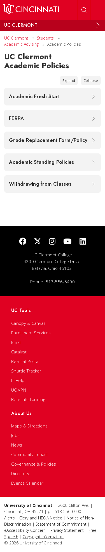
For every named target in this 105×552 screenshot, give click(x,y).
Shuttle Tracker (26, 371)
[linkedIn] (83, 242)
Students (45, 38)
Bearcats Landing (28, 399)
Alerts (9, 518)
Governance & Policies (33, 464)
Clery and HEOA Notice (40, 518)
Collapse (90, 80)
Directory (20, 473)
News (16, 445)
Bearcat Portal (25, 361)
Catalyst (19, 352)
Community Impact (29, 454)
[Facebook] (22, 242)
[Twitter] (37, 242)
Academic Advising (21, 44)
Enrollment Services (31, 332)
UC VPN (18, 390)
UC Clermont (16, 38)
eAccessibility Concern (25, 530)
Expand (68, 80)
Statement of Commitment (61, 524)
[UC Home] (31, 10)
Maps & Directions (29, 426)
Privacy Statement (67, 530)
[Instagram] (52, 242)
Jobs (15, 435)
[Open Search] (84, 10)
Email (16, 342)
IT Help (17, 380)
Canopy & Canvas (28, 323)
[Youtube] (67, 242)
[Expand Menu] (98, 25)
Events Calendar (27, 483)
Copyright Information (43, 536)
